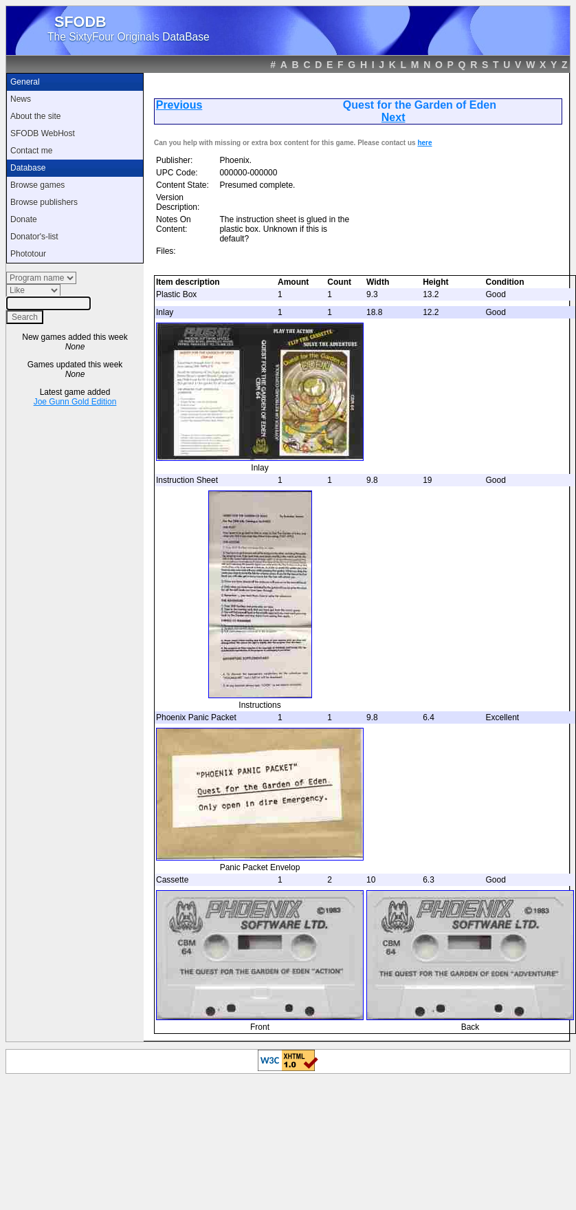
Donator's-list (34, 236)
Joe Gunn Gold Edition (75, 402)
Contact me (31, 150)
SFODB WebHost (42, 133)
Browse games (37, 185)
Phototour (28, 254)
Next (393, 117)
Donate (23, 219)
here (424, 143)
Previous (179, 105)
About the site (35, 116)
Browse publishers (44, 202)
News (20, 99)
